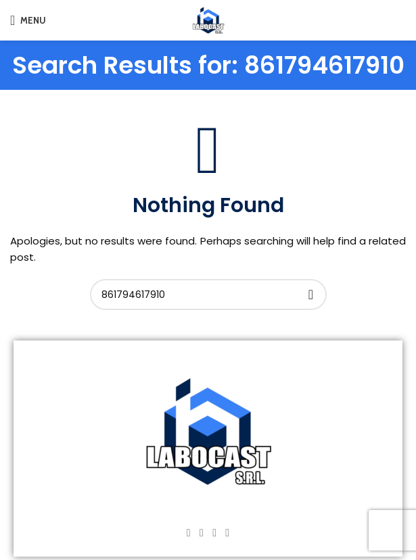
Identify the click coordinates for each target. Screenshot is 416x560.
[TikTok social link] (227, 532)
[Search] (208, 294)
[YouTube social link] (214, 532)
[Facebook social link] (188, 532)
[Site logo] (208, 19)
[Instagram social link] (201, 532)
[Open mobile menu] (28, 20)
